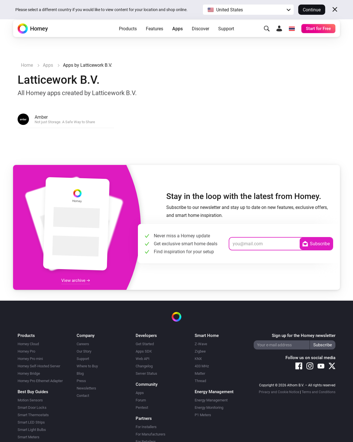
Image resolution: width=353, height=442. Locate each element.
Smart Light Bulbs (32, 430)
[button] (248, 10)
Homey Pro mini (30, 359)
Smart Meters (28, 437)
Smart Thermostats (33, 415)
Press (81, 381)
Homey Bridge (29, 373)
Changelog (144, 366)
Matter (200, 373)
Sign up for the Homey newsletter (303, 335)
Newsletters (86, 388)
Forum (141, 400)
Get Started (145, 344)
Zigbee (200, 351)
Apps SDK (144, 351)
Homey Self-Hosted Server (39, 366)
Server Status (146, 373)
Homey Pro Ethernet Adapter (40, 381)
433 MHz (202, 366)
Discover (200, 37)
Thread (200, 381)
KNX (198, 359)
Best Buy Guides (33, 391)
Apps (177, 37)
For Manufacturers (150, 434)
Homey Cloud (28, 344)
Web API (143, 359)
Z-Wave (201, 344)
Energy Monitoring (209, 407)
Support (226, 37)
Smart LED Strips (31, 422)
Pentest (142, 407)
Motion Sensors (30, 400)
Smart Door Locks (32, 407)
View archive (75, 280)
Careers (83, 344)
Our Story (84, 351)
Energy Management (211, 400)
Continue (312, 9)
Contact (83, 395)
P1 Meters (203, 415)
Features (154, 37)
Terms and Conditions (318, 392)
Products (128, 37)
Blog (80, 373)
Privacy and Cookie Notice (279, 392)
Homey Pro (26, 351)
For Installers (146, 427)
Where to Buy (87, 366)
